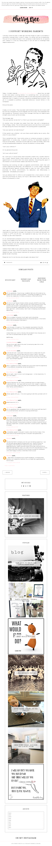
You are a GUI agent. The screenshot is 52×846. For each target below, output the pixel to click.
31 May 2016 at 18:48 (13, 369)
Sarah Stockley (12, 350)
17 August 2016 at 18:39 (13, 462)
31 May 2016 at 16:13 (12, 360)
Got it (31, 7)
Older (44, 472)
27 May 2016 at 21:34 (13, 339)
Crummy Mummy (12, 342)
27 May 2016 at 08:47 (13, 298)
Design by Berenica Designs (32, 843)
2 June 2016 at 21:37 (12, 427)
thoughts (9, 262)
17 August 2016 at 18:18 (13, 452)
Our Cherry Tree (12, 363)
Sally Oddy (10, 315)
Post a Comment (10, 465)
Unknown (10, 291)
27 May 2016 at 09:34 (13, 312)
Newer (8, 472)
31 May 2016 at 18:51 (12, 404)
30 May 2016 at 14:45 (13, 347)
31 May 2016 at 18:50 (12, 388)
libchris (9, 438)
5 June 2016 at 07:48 (13, 435)
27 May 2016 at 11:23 (12, 322)
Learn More (23, 7)
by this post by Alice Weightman (27, 93)
